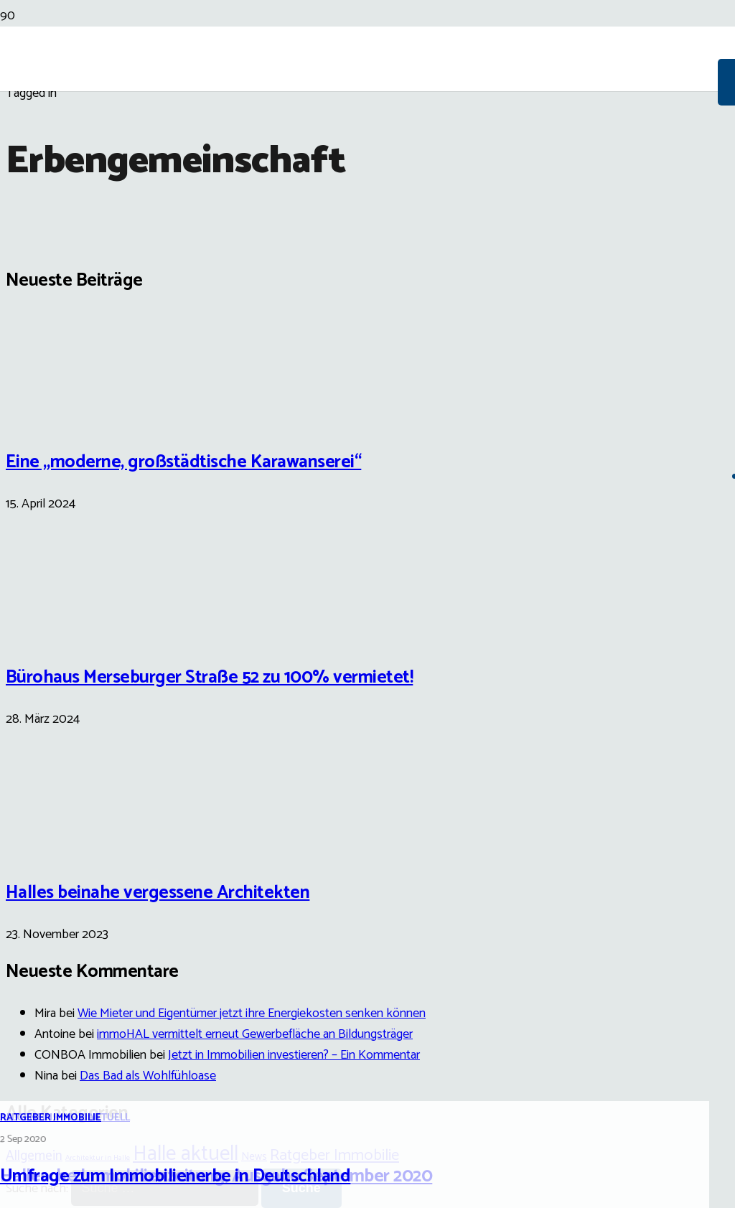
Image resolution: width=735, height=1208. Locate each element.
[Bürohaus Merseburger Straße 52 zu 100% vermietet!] (59, 631)
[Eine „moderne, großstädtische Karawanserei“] (59, 415)
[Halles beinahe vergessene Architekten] (59, 847)
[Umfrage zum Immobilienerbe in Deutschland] (367, 731)
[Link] (359, 166)
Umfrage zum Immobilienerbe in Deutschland (175, 1176)
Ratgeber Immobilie (50, 1118)
